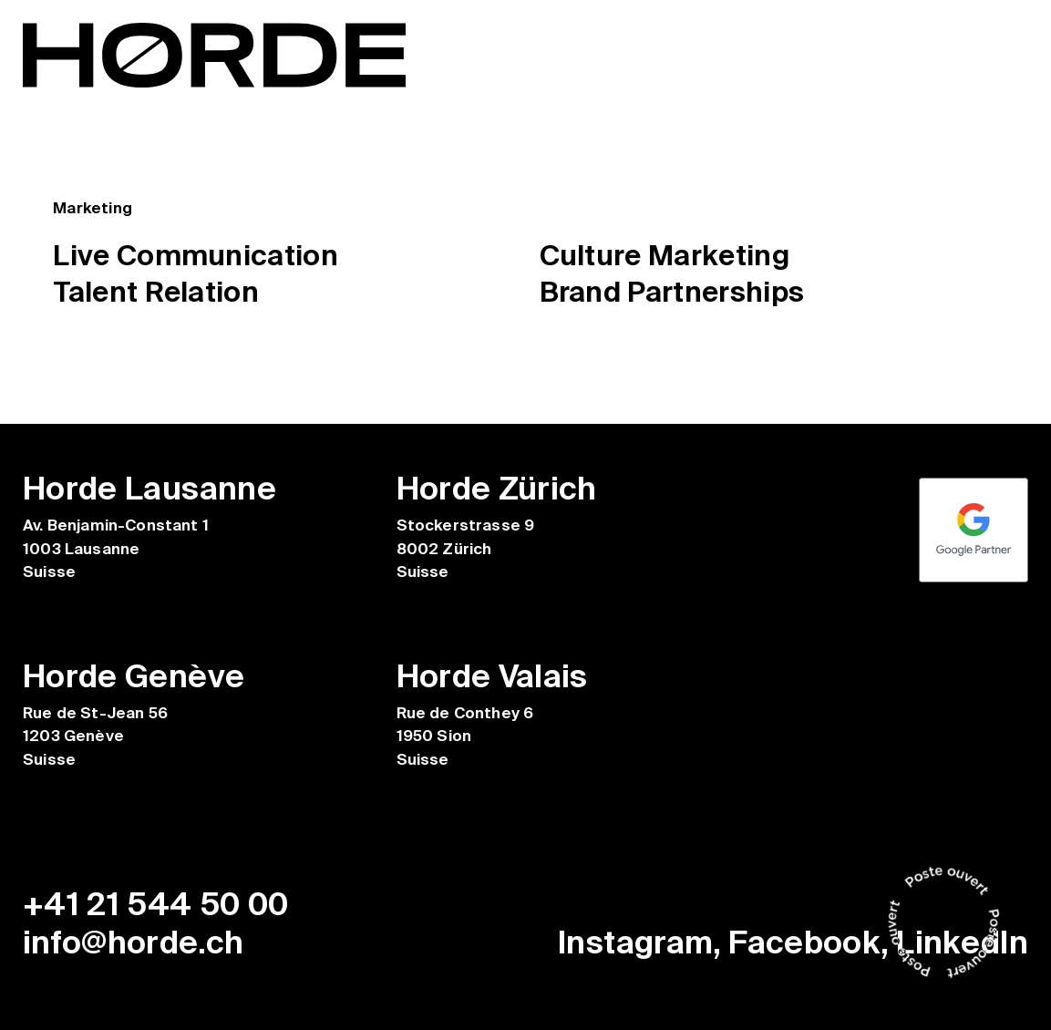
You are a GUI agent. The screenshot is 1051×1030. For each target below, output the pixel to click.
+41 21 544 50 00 (156, 904)
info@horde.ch (133, 942)
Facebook (804, 942)
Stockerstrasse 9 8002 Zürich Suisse (466, 548)
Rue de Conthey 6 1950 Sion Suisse (465, 736)
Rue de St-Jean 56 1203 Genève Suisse (96, 736)
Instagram (635, 942)
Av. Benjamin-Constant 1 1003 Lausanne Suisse (116, 548)
